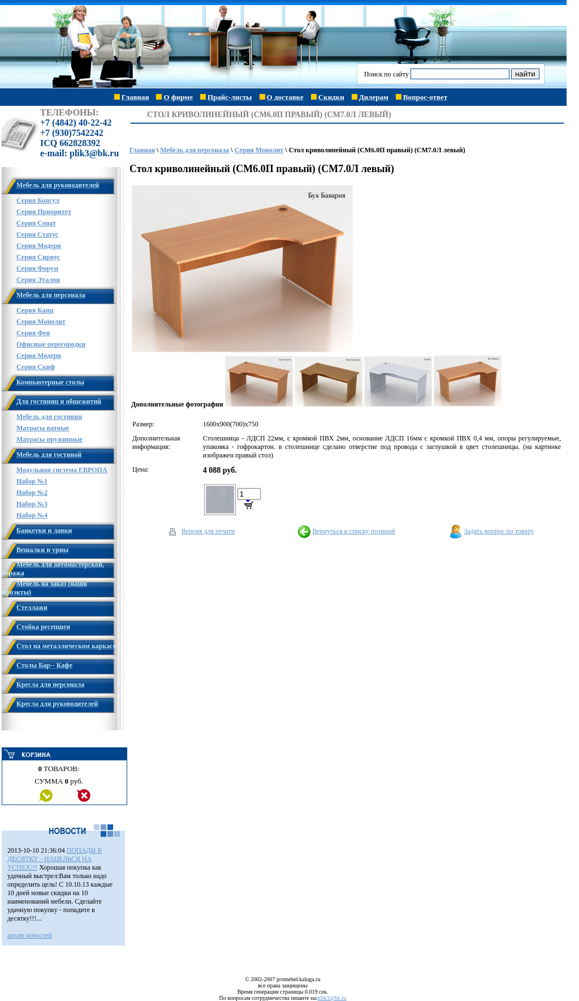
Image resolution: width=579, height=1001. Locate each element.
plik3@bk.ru (332, 998)
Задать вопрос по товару (499, 531)
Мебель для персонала (194, 150)
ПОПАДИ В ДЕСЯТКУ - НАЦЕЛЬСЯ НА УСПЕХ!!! (54, 858)
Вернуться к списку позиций (353, 531)
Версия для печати (208, 531)
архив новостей (29, 935)
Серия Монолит (259, 150)
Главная (142, 150)
